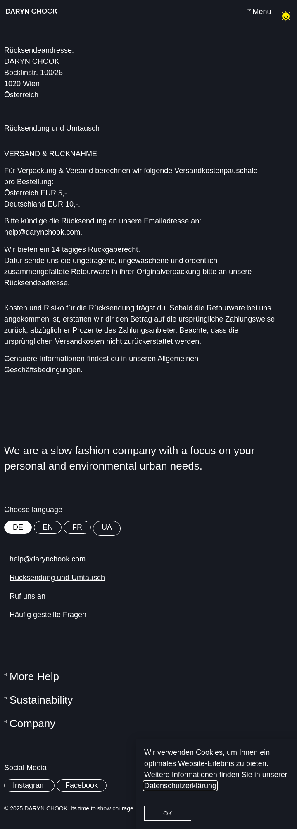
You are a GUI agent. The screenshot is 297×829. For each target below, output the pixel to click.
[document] (148, 414)
